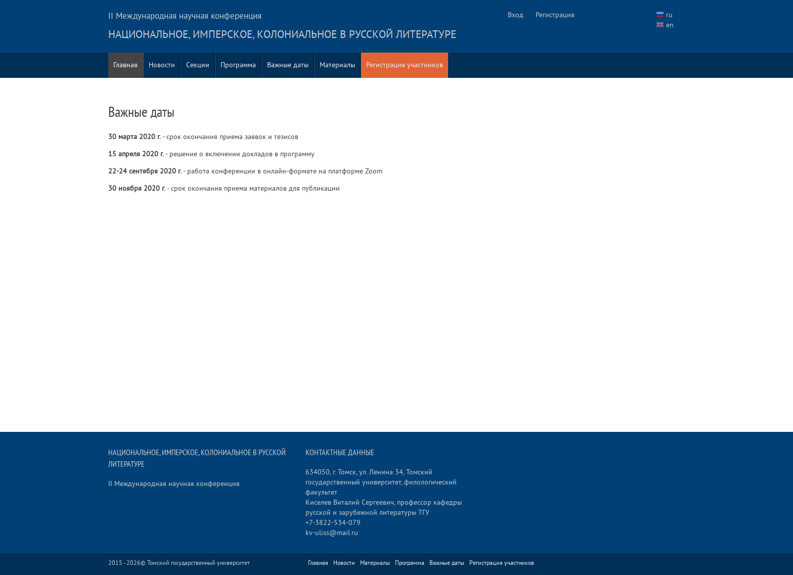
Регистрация (555, 15)
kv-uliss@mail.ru (331, 533)
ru (669, 15)
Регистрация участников (404, 65)
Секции (197, 65)
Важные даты (288, 65)
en (670, 25)
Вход (515, 15)
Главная (125, 65)
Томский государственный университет (198, 563)
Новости (162, 65)
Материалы (337, 65)
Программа (238, 65)
